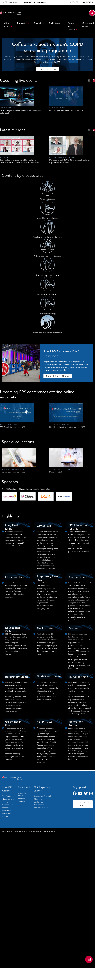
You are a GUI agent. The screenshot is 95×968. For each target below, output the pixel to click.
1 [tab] (44, 69)
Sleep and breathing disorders (47, 332)
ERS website (11, 2)
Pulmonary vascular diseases (47, 256)
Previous (89, 80)
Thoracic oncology (47, 313)
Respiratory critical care (47, 275)
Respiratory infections (47, 294)
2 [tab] (46, 69)
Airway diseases (47, 199)
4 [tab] (51, 69)
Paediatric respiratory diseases (47, 237)
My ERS (75, 2)
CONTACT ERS (82, 804)
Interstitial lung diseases (47, 218)
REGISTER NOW (58, 376)
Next (94, 80)
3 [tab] (49, 69)
